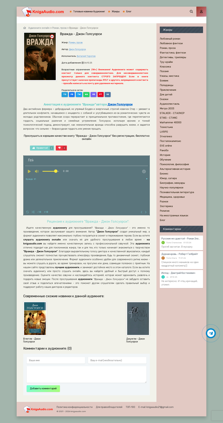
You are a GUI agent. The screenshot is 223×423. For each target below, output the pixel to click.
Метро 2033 (167, 108)
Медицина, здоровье (172, 196)
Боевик (164, 80)
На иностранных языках (174, 215)
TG (64, 94)
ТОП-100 (130, 407)
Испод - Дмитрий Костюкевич (178, 273)
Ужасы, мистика (169, 75)
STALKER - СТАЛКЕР (172, 113)
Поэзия (164, 71)
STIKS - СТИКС (168, 117)
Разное (164, 201)
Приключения (168, 89)
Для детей (166, 94)
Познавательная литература (177, 192)
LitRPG (164, 131)
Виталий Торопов (86, 56)
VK (107, 94)
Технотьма (166, 127)
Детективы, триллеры (173, 57)
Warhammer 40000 (170, 122)
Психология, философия (174, 164)
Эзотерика (166, 206)
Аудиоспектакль (170, 103)
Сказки (164, 99)
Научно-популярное (171, 187)
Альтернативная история (175, 168)
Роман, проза (76, 42)
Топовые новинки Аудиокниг (89, 11)
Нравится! (42, 148)
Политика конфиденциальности (75, 407)
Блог (128, 11)
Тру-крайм (166, 61)
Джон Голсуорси (77, 49)
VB (93, 94)
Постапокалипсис (170, 141)
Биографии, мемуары (172, 182)
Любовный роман (170, 38)
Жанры (116, 11)
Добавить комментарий (43, 388)
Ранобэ (164, 150)
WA (86, 94)
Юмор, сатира (168, 178)
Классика (165, 66)
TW (79, 94)
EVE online (166, 145)
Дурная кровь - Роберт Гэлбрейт (179, 254)
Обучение (165, 159)
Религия (164, 210)
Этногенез (166, 136)
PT (100, 94)
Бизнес (164, 173)
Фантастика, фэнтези (173, 52)
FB (72, 94)
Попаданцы (166, 85)
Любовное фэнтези (171, 43)
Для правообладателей (109, 407)
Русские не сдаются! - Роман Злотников (181, 238)
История (165, 155)
